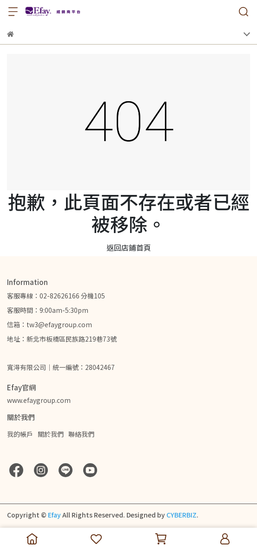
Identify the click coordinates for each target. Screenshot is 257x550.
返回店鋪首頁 (128, 247)
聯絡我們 (81, 434)
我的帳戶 (20, 434)
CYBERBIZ (181, 514)
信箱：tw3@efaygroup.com (49, 324)
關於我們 (51, 434)
